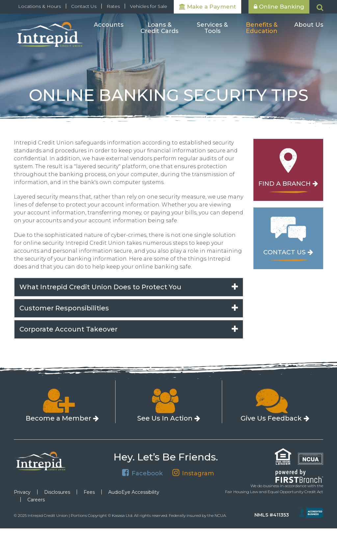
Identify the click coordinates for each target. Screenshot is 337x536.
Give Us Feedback (271, 418)
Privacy (22, 492)
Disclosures (57, 492)
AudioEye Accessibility (133, 492)
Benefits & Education (261, 28)
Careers (36, 500)
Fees (89, 492)
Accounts (108, 25)
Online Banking (279, 6)
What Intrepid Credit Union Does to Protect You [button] (100, 287)
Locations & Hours (39, 6)
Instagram (198, 473)
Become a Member (58, 418)
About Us (308, 25)
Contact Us (83, 6)
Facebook (147, 473)
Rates (113, 6)
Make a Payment (207, 6)
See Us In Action (165, 418)
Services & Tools (212, 28)
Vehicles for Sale (148, 6)
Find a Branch (284, 183)
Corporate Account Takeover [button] (68, 329)
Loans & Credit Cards (159, 28)
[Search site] (320, 7)
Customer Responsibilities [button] (65, 308)
